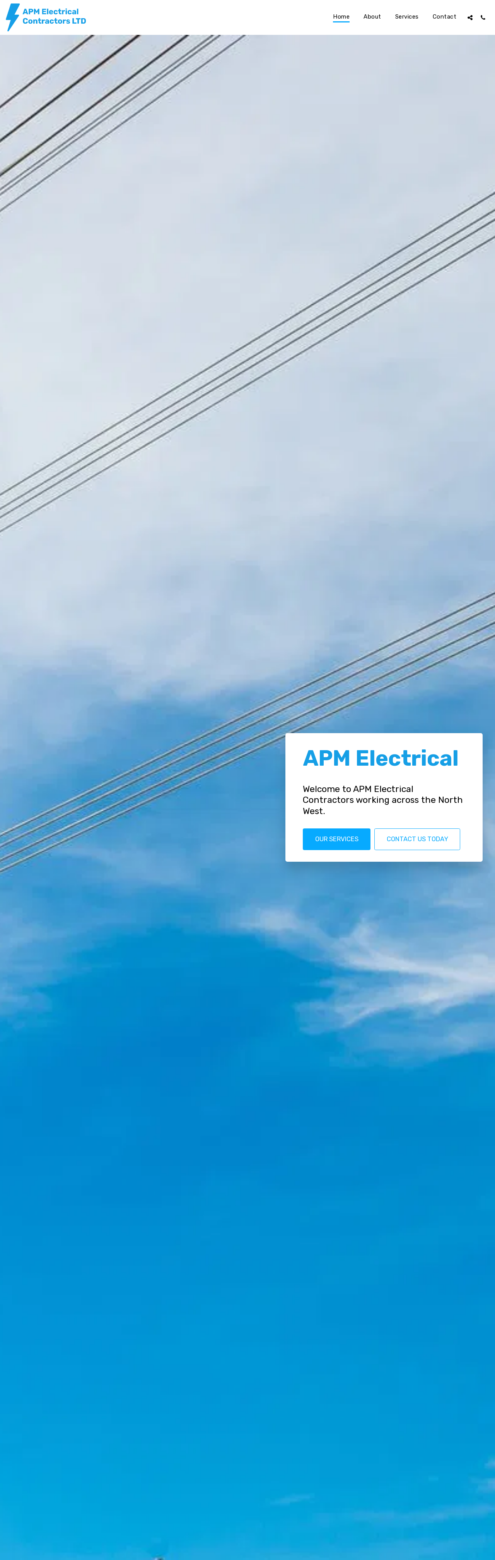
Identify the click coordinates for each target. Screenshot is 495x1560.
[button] (470, 17)
